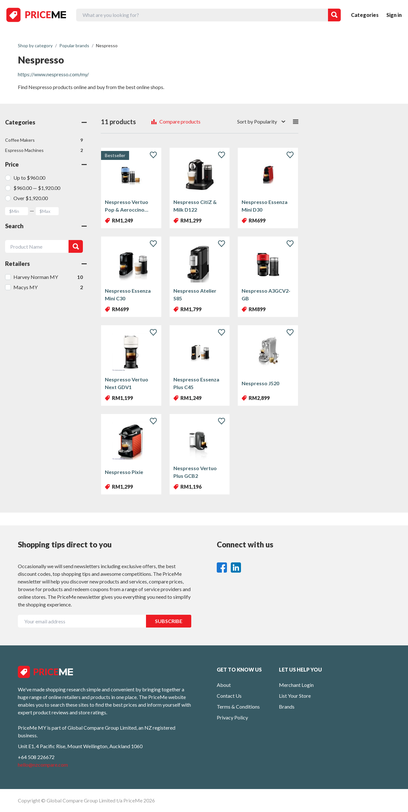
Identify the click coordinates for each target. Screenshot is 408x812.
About (224, 685)
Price (46, 164)
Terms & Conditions (238, 706)
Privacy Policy (232, 717)
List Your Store (295, 696)
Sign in (394, 15)
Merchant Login (296, 685)
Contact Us (229, 696)
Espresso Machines (44, 150)
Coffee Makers (44, 140)
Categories (365, 15)
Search (46, 225)
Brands (287, 706)
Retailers (46, 263)
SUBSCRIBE (168, 621)
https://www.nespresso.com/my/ (53, 74)
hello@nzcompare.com (43, 765)
